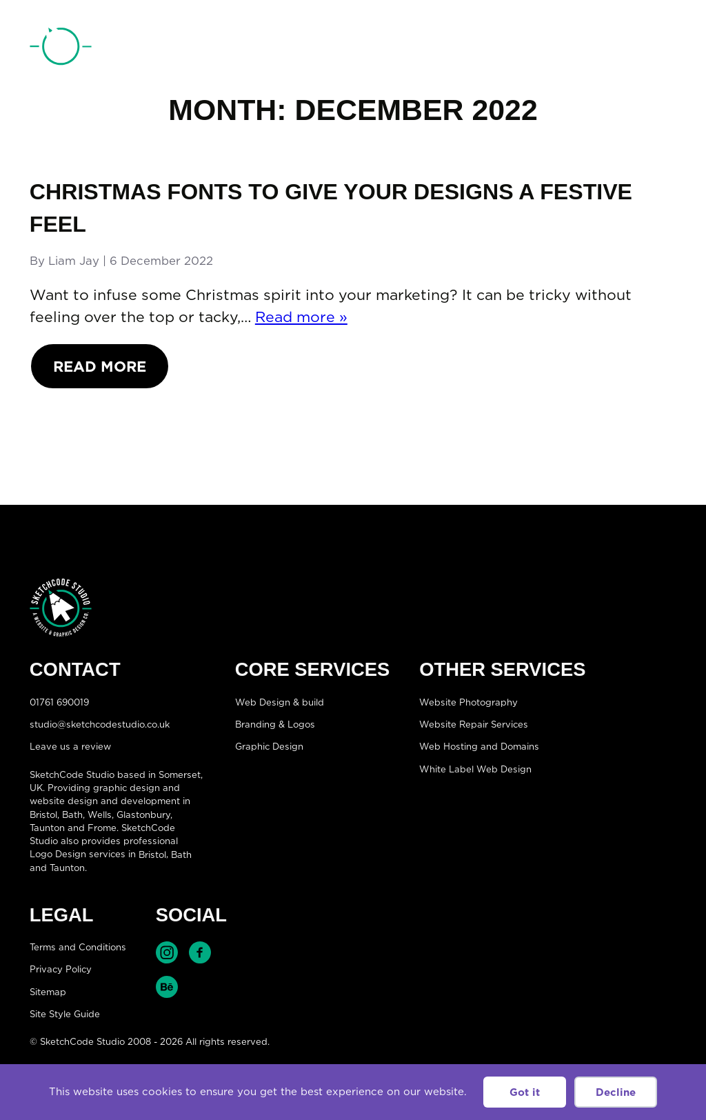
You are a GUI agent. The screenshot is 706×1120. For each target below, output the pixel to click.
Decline (616, 1092)
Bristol (152, 854)
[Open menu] (662, 49)
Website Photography (468, 701)
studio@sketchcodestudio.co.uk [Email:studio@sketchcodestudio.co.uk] (100, 724)
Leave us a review (70, 746)
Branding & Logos (275, 724)
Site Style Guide (65, 1014)
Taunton (47, 827)
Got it (525, 1092)
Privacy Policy (61, 969)
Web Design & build (279, 701)
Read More (99, 366)
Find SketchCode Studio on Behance (167, 987)
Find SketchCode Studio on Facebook (200, 952)
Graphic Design (269, 746)
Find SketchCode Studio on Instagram (167, 952)
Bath (72, 814)
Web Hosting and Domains (479, 746)
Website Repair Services (473, 724)
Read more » (301, 316)
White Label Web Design (475, 768)
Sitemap (48, 991)
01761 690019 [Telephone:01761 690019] (599, 49)
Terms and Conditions (78, 947)
